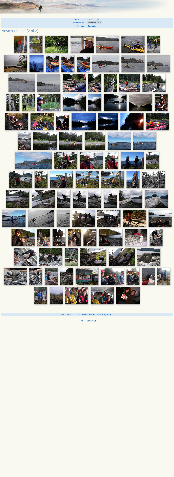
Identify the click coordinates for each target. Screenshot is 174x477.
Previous (79, 26)
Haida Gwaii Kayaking (86, 20)
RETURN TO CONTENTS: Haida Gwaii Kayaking (87, 314)
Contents (92, 26)
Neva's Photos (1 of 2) (79, 22)
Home (80, 321)
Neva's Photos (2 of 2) (94, 22)
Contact (90, 321)
